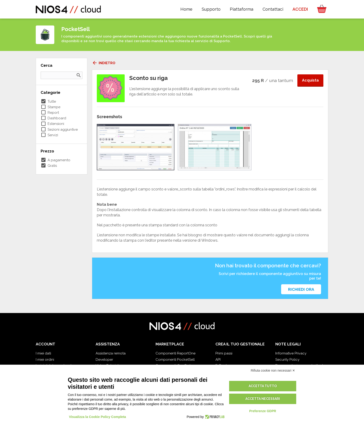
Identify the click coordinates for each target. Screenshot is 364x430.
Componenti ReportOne (175, 353)
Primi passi (223, 353)
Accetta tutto (263, 386)
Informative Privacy (290, 353)
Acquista (310, 80)
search (78, 75)
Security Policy (287, 359)
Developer (104, 359)
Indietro (103, 63)
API (218, 359)
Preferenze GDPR (262, 411)
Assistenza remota (111, 353)
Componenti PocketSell (175, 359)
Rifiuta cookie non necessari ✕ (273, 370)
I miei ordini (45, 359)
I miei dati (43, 353)
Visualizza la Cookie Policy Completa (97, 417)
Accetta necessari (262, 399)
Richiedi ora (301, 289)
